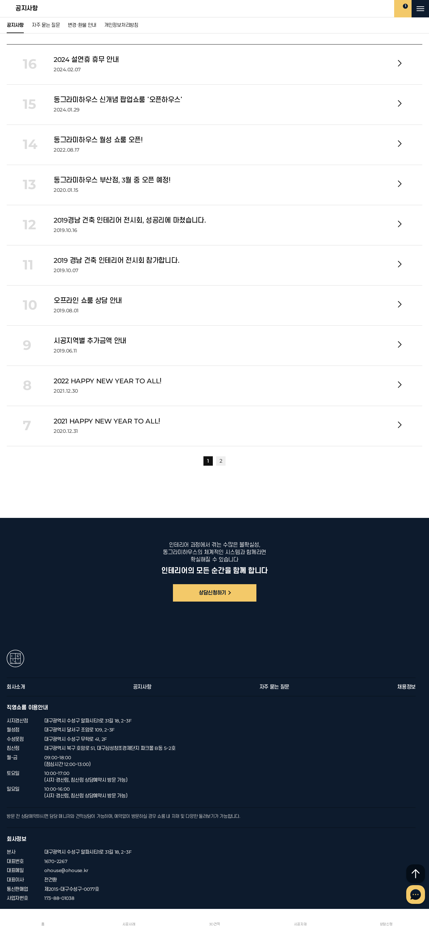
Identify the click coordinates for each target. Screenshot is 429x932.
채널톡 (415, 894)
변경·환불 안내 (82, 25)
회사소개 (16, 687)
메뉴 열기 (420, 8)
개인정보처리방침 (121, 25)
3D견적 (214, 924)
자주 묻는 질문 (46, 25)
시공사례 (128, 924)
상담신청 (386, 924)
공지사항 (11, 8)
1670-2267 (55, 861)
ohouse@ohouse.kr (66, 870)
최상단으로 (415, 873)
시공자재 (300, 924)
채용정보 (406, 687)
